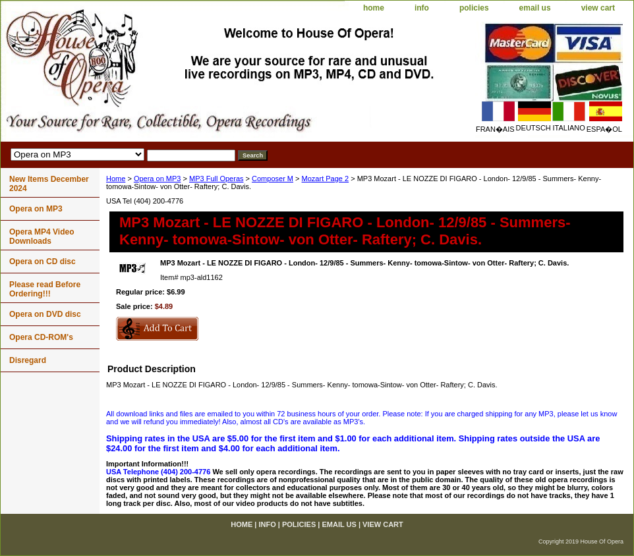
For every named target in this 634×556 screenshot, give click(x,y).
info (422, 8)
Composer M (272, 178)
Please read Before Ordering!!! (44, 289)
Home (115, 178)
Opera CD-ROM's (41, 337)
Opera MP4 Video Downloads (41, 236)
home (373, 8)
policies (474, 8)
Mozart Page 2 (325, 178)
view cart (598, 8)
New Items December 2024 (49, 184)
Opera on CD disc (42, 261)
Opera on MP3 (157, 178)
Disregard (27, 360)
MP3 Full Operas (216, 178)
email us (535, 8)
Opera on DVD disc (45, 314)
